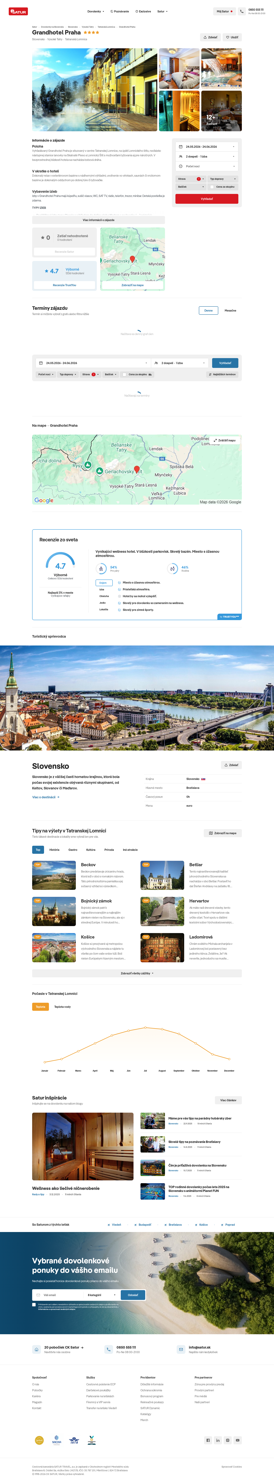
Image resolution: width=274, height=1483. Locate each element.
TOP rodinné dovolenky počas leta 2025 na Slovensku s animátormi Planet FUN (198, 1189)
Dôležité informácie (152, 1384)
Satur (162, 11)
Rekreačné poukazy (152, 1402)
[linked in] (218, 1440)
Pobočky (37, 1390)
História (54, 850)
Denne (208, 310)
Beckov (88, 864)
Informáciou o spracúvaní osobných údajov (56, 1309)
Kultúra (90, 850)
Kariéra (36, 1396)
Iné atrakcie (130, 850)
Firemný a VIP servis (98, 1402)
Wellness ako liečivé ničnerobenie (66, 1188)
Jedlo (102, 602)
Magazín (37, 1402)
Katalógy (145, 1414)
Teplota (40, 1007)
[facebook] (208, 1440)
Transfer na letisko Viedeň (101, 1408)
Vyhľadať (207, 199)
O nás (35, 1384)
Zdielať (210, 37)
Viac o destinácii (45, 797)
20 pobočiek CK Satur (63, 1347)
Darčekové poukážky (98, 1390)
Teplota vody (62, 1007)
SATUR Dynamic (150, 1408)
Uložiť (232, 37)
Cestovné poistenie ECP (101, 1384)
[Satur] (18, 11)
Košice (88, 937)
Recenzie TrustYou (64, 285)
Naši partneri (202, 1402)
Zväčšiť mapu (225, 440)
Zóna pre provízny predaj (209, 1384)
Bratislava (173, 1224)
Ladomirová (201, 937)
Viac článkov (228, 1100)
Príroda (109, 850)
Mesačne (230, 310)
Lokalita (103, 609)
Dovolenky (96, 11)
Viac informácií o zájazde (98, 220)
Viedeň (114, 1224)
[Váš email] (57, 1295)
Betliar (196, 864)
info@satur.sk (200, 1347)
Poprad (228, 1224)
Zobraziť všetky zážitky (137, 973)
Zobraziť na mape (222, 833)
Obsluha (104, 596)
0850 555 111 (126, 1347)
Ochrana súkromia (151, 1390)
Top (38, 850)
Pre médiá (201, 1396)
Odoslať (133, 1295)
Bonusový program (151, 1396)
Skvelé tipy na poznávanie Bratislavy (194, 1142)
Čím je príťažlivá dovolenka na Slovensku (197, 1165)
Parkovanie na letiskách (100, 1396)
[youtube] (237, 1440)
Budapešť (142, 1224)
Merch (144, 1420)
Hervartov (199, 900)
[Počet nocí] (206, 166)
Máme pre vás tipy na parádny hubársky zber (200, 1118)
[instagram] (228, 1440)
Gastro (72, 850)
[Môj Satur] (224, 11)
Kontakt (36, 1408)
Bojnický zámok (96, 900)
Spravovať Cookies (232, 1466)
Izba (101, 589)
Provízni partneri (204, 1390)
